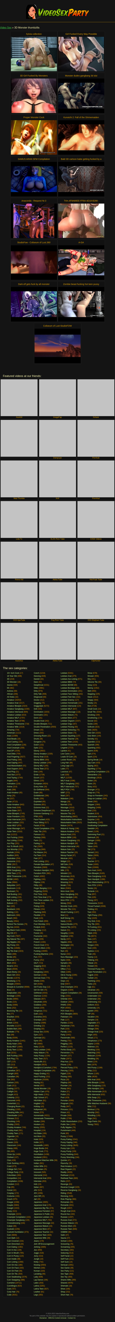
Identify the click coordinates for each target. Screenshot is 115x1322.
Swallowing (92, 822)
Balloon (10, 903)
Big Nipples (12, 942)
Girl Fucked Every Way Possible (81, 34)
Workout (91, 1109)
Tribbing (91, 960)
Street (90, 801)
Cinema (10, 1139)
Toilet (90, 942)
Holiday (37, 1106)
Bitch (9, 963)
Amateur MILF (13, 718)
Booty (9, 1005)
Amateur (10, 700)
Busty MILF (12, 1047)
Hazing (37, 1082)
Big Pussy (11, 945)
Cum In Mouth (13, 1253)
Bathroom (11, 915)
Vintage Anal (93, 1032)
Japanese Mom (40, 1229)
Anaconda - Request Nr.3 (33, 200)
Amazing (10, 730)
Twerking (91, 981)
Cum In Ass (12, 1250)
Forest (36, 933)
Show (90, 673)
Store (90, 784)
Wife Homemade (95, 1091)
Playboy (64, 1082)
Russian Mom (66, 1226)
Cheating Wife (13, 1112)
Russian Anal (66, 1220)
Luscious (64, 772)
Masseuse (65, 810)
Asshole (10, 852)
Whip (90, 1070)
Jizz (35, 1250)
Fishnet (37, 903)
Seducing (64, 1253)
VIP (89, 1014)
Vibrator (91, 1026)
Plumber (64, 1085)
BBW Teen (11, 873)
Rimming (64, 1196)
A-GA (81, 242)
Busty (9, 1038)
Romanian (65, 1202)
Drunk (36, 739)
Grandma (38, 1017)
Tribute (90, 963)
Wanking (91, 1050)
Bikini (9, 954)
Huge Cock (38, 1151)
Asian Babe (12, 810)
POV (63, 1008)
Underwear (92, 999)
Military (64, 867)
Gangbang (38, 972)
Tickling (91, 909)
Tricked (91, 966)
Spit (89, 754)
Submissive (92, 816)
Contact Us (71, 1318)
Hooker (37, 1121)
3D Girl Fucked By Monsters (34, 75)
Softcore (91, 727)
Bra (8, 1014)
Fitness (37, 909)
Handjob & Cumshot (42, 1068)
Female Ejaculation (42, 864)
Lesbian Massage (68, 712)
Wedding (91, 1059)
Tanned (91, 852)
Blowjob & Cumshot (15, 987)
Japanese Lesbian (41, 1217)
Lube (63, 769)
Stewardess (92, 775)
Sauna (63, 1238)
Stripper (91, 804)
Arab (9, 790)
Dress (36, 733)
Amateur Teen (13, 721)
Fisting (36, 906)
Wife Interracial (94, 1094)
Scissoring (65, 1244)
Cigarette (11, 1136)
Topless (91, 951)
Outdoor (64, 1002)
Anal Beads (12, 739)
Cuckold (10, 1229)
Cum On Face (13, 1268)
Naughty (64, 933)
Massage (64, 807)
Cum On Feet (12, 1271)
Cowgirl (10, 1208)
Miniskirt (64, 873)
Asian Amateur (13, 804)
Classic (10, 1142)
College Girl (12, 1169)
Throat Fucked (94, 906)
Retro (63, 1181)
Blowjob (10, 984)
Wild (89, 1106)
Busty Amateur (13, 1041)
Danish (37, 679)
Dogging (37, 703)
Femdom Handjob (41, 870)
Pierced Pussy (67, 1068)
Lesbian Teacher (67, 739)
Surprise (91, 819)
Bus (8, 1035)
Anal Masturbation (14, 766)
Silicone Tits (93, 682)
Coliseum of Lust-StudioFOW (57, 326)
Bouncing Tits (12, 1011)
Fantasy (37, 837)
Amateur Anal (12, 703)
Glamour (37, 996)
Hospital (37, 1130)
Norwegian (65, 945)
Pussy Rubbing (67, 1154)
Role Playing (66, 1199)
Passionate (65, 1038)
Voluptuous (92, 1041)
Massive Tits (66, 813)
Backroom (11, 888)
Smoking (91, 715)
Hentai (36, 1085)
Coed (9, 1166)
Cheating (11, 1109)
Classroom (11, 1145)
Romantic (65, 1205)
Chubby (10, 1124)
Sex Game (65, 1268)
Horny (36, 1127)
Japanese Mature (41, 1226)
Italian (36, 1187)
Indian (36, 1163)
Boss (9, 1008)
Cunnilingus (12, 1286)
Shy (89, 679)
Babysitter (11, 885)
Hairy (36, 1047)
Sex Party (65, 1271)
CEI (8, 1065)
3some (10, 685)
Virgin (90, 1035)
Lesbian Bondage (68, 688)
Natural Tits (65, 927)
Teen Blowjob (93, 873)
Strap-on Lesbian (95, 798)
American (11, 733)
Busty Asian (12, 1044)
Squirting (91, 769)
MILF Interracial (67, 787)
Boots (9, 1002)
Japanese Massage (42, 1223)
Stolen (90, 781)
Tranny (90, 957)
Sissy (90, 685)
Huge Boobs (39, 1148)
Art (8, 798)
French (37, 942)
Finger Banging (40, 888)
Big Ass (10, 927)
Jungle (36, 1259)
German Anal (39, 978)
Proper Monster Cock (33, 117)
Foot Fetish (38, 921)
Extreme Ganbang (41, 813)
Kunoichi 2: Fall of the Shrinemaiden (81, 117)
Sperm (90, 751)
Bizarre (10, 966)
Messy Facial (66, 855)
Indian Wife (38, 1166)
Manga (63, 801)
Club (9, 1160)
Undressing (92, 1002)
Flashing (37, 912)
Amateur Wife (12, 727)
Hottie (36, 1142)
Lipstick (64, 751)
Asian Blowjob (13, 813)
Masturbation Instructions (71, 819)
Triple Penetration (95, 972)
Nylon (63, 960)
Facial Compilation (41, 828)
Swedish (91, 828)
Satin (63, 1235)
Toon (90, 948)
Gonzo (36, 1008)
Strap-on (91, 793)
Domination (38, 712)
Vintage (91, 1029)
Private (63, 1115)
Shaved (64, 1283)
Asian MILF (12, 825)
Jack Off (37, 1196)
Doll (35, 709)
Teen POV (92, 885)
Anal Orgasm (12, 769)
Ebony (36, 751)
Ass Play (10, 843)
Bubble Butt (12, 1029)
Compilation (12, 1181)
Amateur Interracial (15, 712)
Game (36, 969)
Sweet (90, 831)
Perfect (64, 1047)
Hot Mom (37, 1136)
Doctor (36, 700)
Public (63, 1118)
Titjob (90, 933)
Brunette (10, 1026)
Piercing (64, 1070)
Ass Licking (12, 840)
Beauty (10, 921)
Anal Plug (11, 772)
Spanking (91, 748)
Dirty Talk (37, 694)
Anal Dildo (11, 754)
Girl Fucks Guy (40, 987)
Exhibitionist (39, 795)
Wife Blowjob (93, 1082)
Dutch (36, 745)
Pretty (63, 1106)
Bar (8, 906)
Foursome (38, 936)
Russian (64, 1217)
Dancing (37, 676)
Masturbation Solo (68, 822)
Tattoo (90, 855)
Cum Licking (12, 1262)
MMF (63, 793)
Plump (63, 1088)
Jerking (37, 1247)
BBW (9, 864)
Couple (10, 1205)
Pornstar (64, 1100)
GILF (36, 963)
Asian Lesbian (13, 822)
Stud (89, 810)
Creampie (11, 1214)
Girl (35, 984)
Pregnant (64, 1103)
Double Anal (39, 721)
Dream (36, 730)
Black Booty (12, 972)
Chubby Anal (12, 1130)
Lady (36, 1277)
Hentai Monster (40, 1088)
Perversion (65, 1053)
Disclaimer (43, 1318)
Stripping (91, 807)
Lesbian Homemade (69, 703)
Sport (90, 757)
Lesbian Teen (66, 742)
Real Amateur (66, 1166)
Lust (62, 775)
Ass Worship (12, 849)
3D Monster (12, 682)
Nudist (63, 948)
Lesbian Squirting (68, 736)
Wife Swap (92, 1097)
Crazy (9, 1211)
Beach (9, 918)
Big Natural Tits (13, 939)
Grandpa (37, 1020)
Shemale (64, 1286)
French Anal (39, 945)
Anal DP (10, 751)
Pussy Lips (65, 1148)
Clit (8, 1151)
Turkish (91, 978)
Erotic (36, 775)
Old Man (64, 978)
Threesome (92, 903)
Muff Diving (65, 918)
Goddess (37, 1005)
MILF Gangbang (67, 784)
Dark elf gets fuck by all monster (34, 284)
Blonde (10, 978)
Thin (89, 897)
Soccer (90, 721)
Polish (63, 1094)
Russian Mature (67, 1223)
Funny (36, 960)
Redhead (64, 1175)
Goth (36, 1014)
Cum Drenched (13, 1244)
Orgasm (64, 990)
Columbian (11, 1175)
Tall (89, 849)
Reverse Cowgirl (67, 1187)
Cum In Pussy (13, 1256)
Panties (64, 1023)
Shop (63, 1292)
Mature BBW (66, 837)
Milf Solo (64, 864)
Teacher (91, 861)
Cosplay (10, 1193)
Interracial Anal (40, 1178)
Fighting (37, 879)
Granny (37, 1023)
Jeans (36, 1241)
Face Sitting (39, 822)
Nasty (63, 921)
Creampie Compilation (16, 1217)
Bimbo (9, 957)
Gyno (36, 1041)
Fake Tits (37, 831)
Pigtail (63, 1073)
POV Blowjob (66, 1014)
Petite (63, 1059)
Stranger (91, 790)
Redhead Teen (67, 1178)
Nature (63, 930)
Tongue (91, 945)
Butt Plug (11, 1059)
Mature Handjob (67, 843)
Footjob (37, 927)
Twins (90, 984)
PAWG (63, 1005)
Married (64, 804)
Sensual (64, 1265)
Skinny (90, 688)
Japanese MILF (40, 1220)
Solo (89, 730)
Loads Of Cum (67, 757)
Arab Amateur (12, 793)
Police (63, 1091)
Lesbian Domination (69, 691)
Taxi (89, 858)
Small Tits (92, 712)
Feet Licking (39, 861)
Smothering (92, 718)
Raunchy (64, 1163)
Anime (9, 787)
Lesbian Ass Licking (69, 679)
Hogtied (37, 1103)
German (37, 975)
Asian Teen (11, 831)
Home (36, 1112)
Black (9, 969)
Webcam (91, 1056)
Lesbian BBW (66, 682)
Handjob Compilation (42, 1070)
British (9, 1023)
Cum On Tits (12, 1274)
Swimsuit (91, 837)
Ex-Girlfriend (39, 790)
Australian (11, 858)
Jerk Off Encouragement (44, 1244)
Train (90, 954)
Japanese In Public (42, 1214)
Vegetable (92, 1023)
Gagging (37, 966)
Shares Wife (66, 1280)
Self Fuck (64, 1259)
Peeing (63, 1041)
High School (39, 1097)
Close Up (11, 1154)
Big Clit (10, 933)
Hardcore (37, 1079)
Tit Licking (92, 930)
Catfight (10, 1091)
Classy (10, 1148)
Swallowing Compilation (98, 825)
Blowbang (11, 981)
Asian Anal (11, 807)
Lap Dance (38, 1280)
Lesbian (64, 673)
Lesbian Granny (67, 700)
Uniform (91, 1005)
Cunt (9, 1289)
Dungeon (37, 742)
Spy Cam (91, 763)
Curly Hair (11, 1292)
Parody (64, 1032)
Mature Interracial (68, 846)
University (92, 1008)
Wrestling (91, 1115)
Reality (63, 1172)
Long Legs (65, 766)
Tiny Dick (91, 921)
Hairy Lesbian (39, 1050)
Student (91, 813)
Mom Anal (65, 891)
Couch (9, 1199)
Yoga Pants (92, 1121)
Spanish (91, 745)
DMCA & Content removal (57, 1318)
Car (8, 1079)
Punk (63, 1133)
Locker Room (66, 760)
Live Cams (65, 754)
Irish (35, 1184)
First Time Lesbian (41, 900)
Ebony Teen (39, 769)
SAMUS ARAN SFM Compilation (34, 159)
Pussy (63, 1136)
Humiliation (38, 1154)
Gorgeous (38, 1011)
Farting (37, 843)
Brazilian (10, 1017)
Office (63, 969)
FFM (36, 816)
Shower (91, 676)
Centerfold (11, 1103)
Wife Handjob (93, 1088)
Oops (63, 981)
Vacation (91, 1017)
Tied (89, 912)
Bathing (10, 912)
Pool (62, 1097)
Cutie (9, 1295)
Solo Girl (91, 733)
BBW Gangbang (14, 870)
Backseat (11, 891)
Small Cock (92, 709)
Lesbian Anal (66, 676)
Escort (36, 778)
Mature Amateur (67, 831)
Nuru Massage (67, 957)
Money (63, 903)
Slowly (90, 703)
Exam (36, 793)
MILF (63, 778)
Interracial (38, 1175)
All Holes (10, 697)
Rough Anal (65, 1211)
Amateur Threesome (15, 724)
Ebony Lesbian (40, 763)
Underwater (92, 996)
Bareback (11, 909)
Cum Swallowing (14, 1277)
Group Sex (38, 1032)
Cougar (10, 1202)
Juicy (36, 1256)
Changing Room (14, 1106)
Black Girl (11, 975)
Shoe (63, 1289)
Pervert (64, 1056)
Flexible (37, 915)
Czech (36, 673)
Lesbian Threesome (69, 745)
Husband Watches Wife (43, 1160)
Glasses (37, 999)
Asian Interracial (14, 819)
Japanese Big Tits (41, 1208)
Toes (89, 939)
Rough (63, 1208)
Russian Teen (66, 1229)
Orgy (63, 996)
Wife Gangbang (94, 1085)
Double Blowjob (40, 724)
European (38, 784)
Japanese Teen (40, 1235)
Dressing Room (40, 736)
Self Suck (65, 1262)
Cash (9, 1085)
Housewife (38, 1145)
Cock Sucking (12, 1163)
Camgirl (10, 1073)
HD (35, 1044)
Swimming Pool (94, 834)
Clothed (10, 1157)
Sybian (90, 843)
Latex (36, 1283)
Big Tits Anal (12, 951)
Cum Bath (11, 1238)
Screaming (65, 1247)
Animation (11, 784)
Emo (36, 772)
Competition (12, 1178)
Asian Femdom (13, 816)
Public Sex (65, 1124)
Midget (63, 861)
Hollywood (38, 1109)
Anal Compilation (14, 745)
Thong (90, 900)
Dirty (36, 691)
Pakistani (64, 1017)
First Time (38, 894)
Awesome (11, 861)
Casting (10, 1088)
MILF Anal (65, 781)
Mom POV (65, 900)
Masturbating (66, 816)
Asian (9, 801)
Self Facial (65, 1256)
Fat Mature (38, 852)
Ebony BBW (39, 760)
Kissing (37, 1265)
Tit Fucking (92, 927)
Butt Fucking (12, 1056)
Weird (90, 1062)
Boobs (9, 999)
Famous (37, 834)
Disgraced (38, 697)
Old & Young (66, 975)
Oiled (63, 972)
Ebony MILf (38, 766)
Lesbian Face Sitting (69, 694)
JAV (35, 1190)
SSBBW (64, 1232)
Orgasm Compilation (69, 993)
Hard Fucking (39, 1076)
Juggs (36, 1253)
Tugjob (90, 975)
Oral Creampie (67, 987)
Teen (90, 867)
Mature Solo (66, 849)
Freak (36, 939)
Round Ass (65, 1214)
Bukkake (10, 1032)
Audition (10, 855)
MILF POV (65, 790)
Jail (35, 1199)
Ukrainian (92, 990)
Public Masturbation (69, 1121)
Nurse (63, 954)
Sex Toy (64, 1277)
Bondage (11, 996)
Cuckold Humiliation (15, 1232)
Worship (91, 1112)
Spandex (91, 742)
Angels (10, 781)
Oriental (64, 999)
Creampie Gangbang (15, 1220)
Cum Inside (12, 1259)
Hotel (36, 1139)
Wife (89, 1076)
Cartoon (10, 1082)
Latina (36, 1286)
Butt (8, 1053)
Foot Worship (39, 924)
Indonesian (38, 1169)
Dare (36, 682)
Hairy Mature (39, 1053)
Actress (10, 691)
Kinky (36, 1262)
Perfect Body (66, 1050)
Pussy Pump (66, 1151)
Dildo (36, 688)
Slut (89, 706)
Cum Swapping (13, 1280)
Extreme (37, 804)
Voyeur (90, 1044)
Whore (90, 1073)
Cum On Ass (12, 1265)
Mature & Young (67, 828)
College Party (12, 1172)
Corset (9, 1190)
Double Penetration (42, 727)
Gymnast (37, 1038)
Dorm (36, 718)
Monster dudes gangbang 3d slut (81, 75)
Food (36, 918)
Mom (63, 888)
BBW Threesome (14, 876)
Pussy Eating (66, 1139)
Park (63, 1029)
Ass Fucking (12, 837)
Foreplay (37, 930)
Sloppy (90, 700)
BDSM (9, 879)
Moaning (64, 882)
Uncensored (93, 993)
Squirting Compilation (97, 772)
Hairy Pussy (39, 1056)
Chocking (11, 1121)
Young (90, 1124)
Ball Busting (12, 894)
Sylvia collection (34, 34)
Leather (37, 1292)
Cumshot (11, 1283)
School (63, 1241)
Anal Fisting (12, 760)
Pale (62, 1020)
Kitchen (37, 1268)
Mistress (64, 879)
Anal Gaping (12, 763)
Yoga (90, 1118)
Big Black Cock (13, 930)
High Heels (38, 1094)
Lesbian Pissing (67, 727)
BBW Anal (11, 867)
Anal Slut (11, 775)
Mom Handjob (66, 897)
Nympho (64, 963)
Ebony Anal (38, 757)
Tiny (89, 918)
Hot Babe (38, 1133)
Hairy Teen (38, 1059)
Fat (35, 846)
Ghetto (36, 981)
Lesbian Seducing (68, 730)
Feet (36, 858)
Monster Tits (66, 909)
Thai (89, 894)
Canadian (11, 1076)
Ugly (89, 987)
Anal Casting (12, 742)
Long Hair (65, 763)
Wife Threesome (94, 1100)
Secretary (65, 1250)
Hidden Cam (39, 1091)
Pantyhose (65, 1026)
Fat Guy (37, 849)
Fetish (36, 876)
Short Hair (65, 1295)
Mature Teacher (67, 852)
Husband (37, 1157)
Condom (10, 1184)
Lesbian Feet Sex (68, 697)
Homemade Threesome (44, 1118)
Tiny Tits (91, 924)
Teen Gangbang (94, 876)
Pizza (63, 1079)
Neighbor (64, 936)
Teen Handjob (93, 879)
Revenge (64, 1184)
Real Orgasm (66, 1169)
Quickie (64, 1160)
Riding (63, 1193)
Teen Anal (92, 870)
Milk (62, 870)
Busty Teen (11, 1050)
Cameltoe (11, 1070)
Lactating (37, 1274)
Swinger (91, 840)
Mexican (64, 858)
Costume (11, 1196)
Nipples (64, 942)
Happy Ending (40, 1073)
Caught (10, 1094)
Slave (90, 697)
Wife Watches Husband (97, 1103)
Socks (90, 724)
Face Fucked (39, 819)
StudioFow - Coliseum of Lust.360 (33, 242)
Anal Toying (12, 778)
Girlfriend (37, 993)
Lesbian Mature (67, 715)
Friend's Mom (39, 948)
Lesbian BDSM (67, 685)
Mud (62, 915)
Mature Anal (66, 834)
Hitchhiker (38, 1100)
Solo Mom (92, 736)
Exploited (37, 801)
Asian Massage (13, 828)
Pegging (64, 1044)
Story (90, 787)
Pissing (64, 1076)
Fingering (38, 891)
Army (9, 795)
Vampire (91, 1020)
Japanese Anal (40, 1205)
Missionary (65, 876)
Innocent (37, 1172)
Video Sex (6, 27)
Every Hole (38, 787)
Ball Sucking (12, 900)
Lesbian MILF (66, 709)
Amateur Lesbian (14, 715)
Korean (37, 1271)
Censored (11, 1100)
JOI (35, 1193)
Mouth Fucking (67, 912)
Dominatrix (38, 715)
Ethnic (36, 781)
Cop (8, 1187)
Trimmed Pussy (94, 969)
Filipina (37, 882)
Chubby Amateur (14, 1127)
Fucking (37, 951)
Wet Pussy (92, 1068)
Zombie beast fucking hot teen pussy (81, 284)
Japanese (38, 1202)
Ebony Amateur (40, 754)
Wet (89, 1065)
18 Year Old (12, 676)
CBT (9, 1062)
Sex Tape (64, 1274)
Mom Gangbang (67, 894)
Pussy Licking (66, 1145)
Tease (90, 864)
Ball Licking (12, 897)
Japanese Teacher (41, 1232)
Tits (89, 936)
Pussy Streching (67, 1157)
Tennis (90, 888)
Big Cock (11, 936)
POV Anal (65, 1011)
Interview (37, 1181)
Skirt (89, 691)
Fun (35, 957)
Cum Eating (12, 1247)
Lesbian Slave (66, 733)
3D (8, 679)
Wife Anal (92, 1079)
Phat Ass (64, 1062)
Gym (36, 1035)
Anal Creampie (13, 748)
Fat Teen (37, 855)
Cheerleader (12, 1115)
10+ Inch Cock (13, 673)
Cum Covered (13, 1241)
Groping (37, 1029)
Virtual (90, 1038)
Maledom (64, 798)
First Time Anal (40, 897)
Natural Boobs (67, 924)
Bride (9, 1020)
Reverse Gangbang (69, 1190)
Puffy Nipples (66, 1127)
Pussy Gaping (66, 1142)
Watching (91, 1053)
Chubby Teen (12, 1133)
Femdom (37, 867)
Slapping (91, 694)
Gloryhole (38, 1002)
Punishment (66, 1130)
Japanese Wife (40, 1238)
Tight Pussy (92, 915)
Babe (9, 882)
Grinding (37, 1026)
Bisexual (10, 960)
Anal (9, 736)
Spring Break (93, 760)
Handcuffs (38, 1062)
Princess (64, 1109)
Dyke (36, 748)
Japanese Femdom (42, 1211)
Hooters (37, 1124)
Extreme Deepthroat (42, 810)
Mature (63, 825)
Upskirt (90, 1011)
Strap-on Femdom (95, 795)
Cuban (9, 1226)
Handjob (37, 1065)
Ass (8, 834)
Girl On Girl (38, 990)
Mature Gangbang (68, 840)
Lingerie (64, 748)
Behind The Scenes (15, 924)
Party (63, 1035)
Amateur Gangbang (15, 709)
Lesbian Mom (66, 718)
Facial (36, 825)
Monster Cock (66, 906)
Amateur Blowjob (14, 706)
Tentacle (91, 891)
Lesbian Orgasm (67, 721)
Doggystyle (38, 706)
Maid (63, 795)
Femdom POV (40, 873)
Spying (90, 766)
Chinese (10, 1118)
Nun (62, 951)
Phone (63, 1065)
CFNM (9, 1068)
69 (8, 688)
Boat (9, 990)
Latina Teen (39, 1289)
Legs (36, 1295)
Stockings (92, 778)
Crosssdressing (13, 1223)
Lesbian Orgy (66, 724)
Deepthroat (38, 685)
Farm (36, 840)
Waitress (91, 1047)
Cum (9, 1235)
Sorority (91, 739)
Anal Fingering (13, 757)
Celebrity (10, 1097)
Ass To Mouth (12, 846)
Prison (63, 1112)
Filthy (36, 885)
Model (63, 885)
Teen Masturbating (95, 882)
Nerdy (63, 939)
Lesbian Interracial (68, 706)
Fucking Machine (41, 954)
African (10, 694)
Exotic (36, 798)
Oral (62, 984)
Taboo (90, 846)
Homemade (39, 1115)
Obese (63, 966)
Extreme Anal (39, 807)
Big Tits (10, 948)
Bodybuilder (12, 993)
